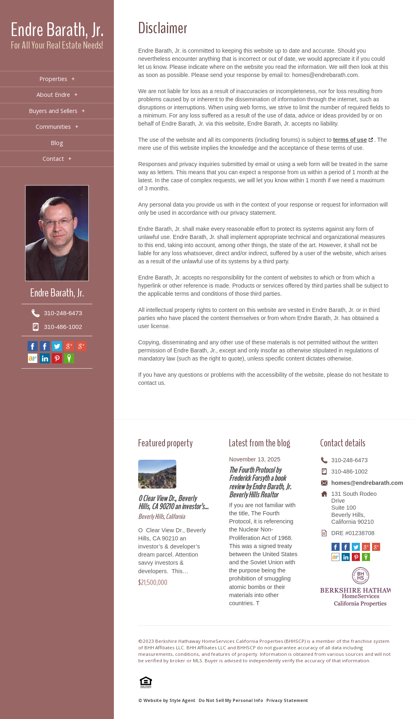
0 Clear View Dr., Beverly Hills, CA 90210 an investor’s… (173, 502)
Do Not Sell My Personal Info (231, 700)
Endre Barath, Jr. (57, 30)
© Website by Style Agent (166, 700)
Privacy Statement (287, 700)
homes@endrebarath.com (367, 483)
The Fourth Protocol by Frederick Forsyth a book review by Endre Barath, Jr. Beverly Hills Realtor (260, 482)
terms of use (350, 140)
